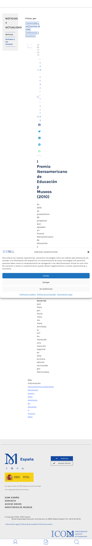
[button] (88, 252)
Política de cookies (28, 294)
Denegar (46, 282)
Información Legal (64, 294)
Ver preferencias (45, 289)
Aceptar (46, 276)
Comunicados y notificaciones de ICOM (32, 26)
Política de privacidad (46, 294)
